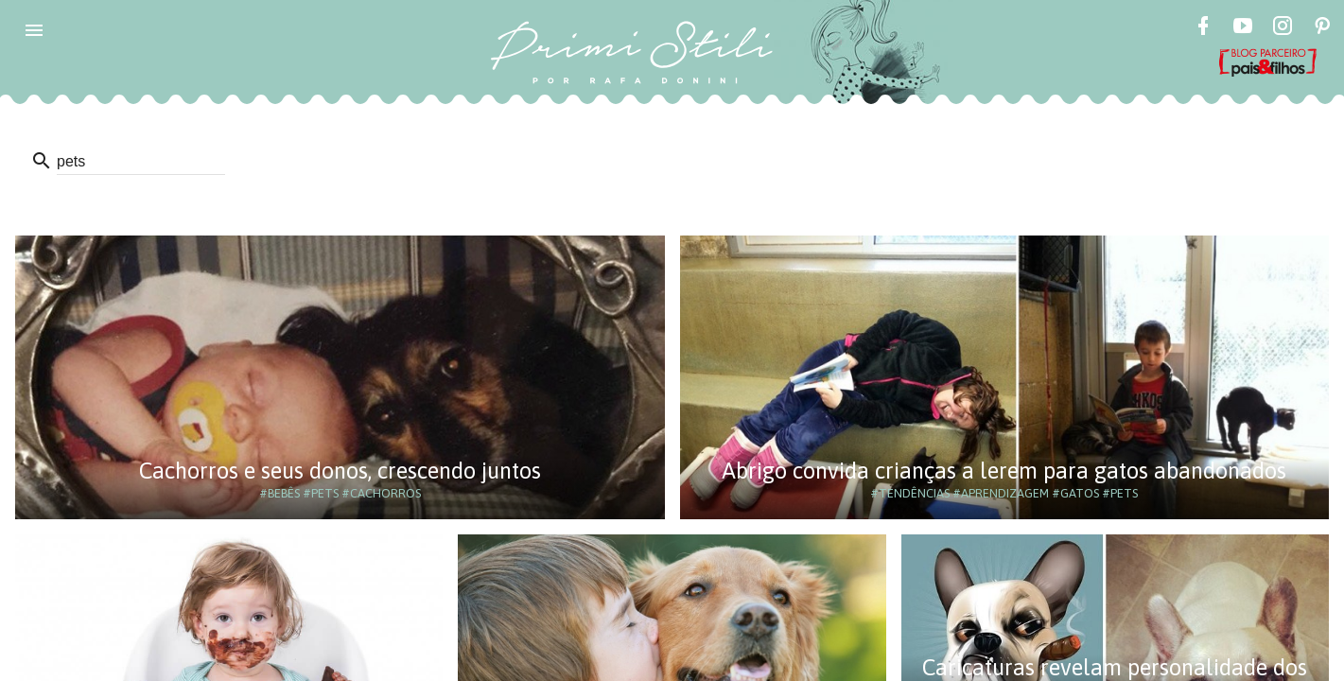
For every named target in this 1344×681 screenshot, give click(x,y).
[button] (34, 30)
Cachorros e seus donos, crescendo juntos (340, 470)
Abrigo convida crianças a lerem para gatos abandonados (1004, 470)
